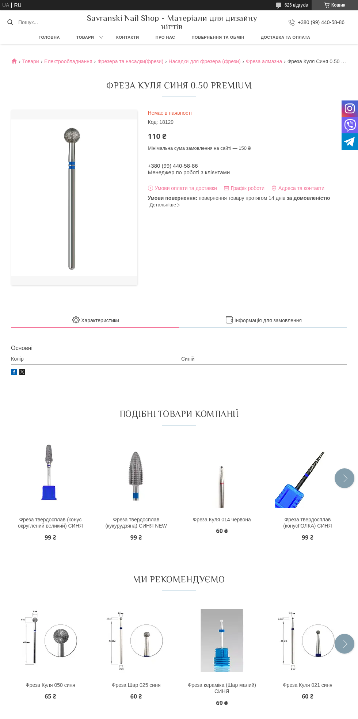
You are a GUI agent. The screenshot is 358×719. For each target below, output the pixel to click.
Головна (49, 37)
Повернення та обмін (218, 37)
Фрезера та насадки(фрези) (130, 61)
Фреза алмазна (264, 61)
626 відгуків (296, 5)
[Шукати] (10, 22)
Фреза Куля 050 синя (50, 685)
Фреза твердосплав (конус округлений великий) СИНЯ (50, 523)
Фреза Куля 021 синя (307, 685)
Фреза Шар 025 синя (136, 685)
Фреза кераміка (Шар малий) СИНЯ (222, 688)
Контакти (127, 37)
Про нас (165, 37)
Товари (85, 37)
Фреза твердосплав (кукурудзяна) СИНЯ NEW (136, 523)
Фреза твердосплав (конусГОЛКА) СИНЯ (307, 523)
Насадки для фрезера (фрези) (205, 61)
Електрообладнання (68, 61)
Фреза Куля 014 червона (222, 519)
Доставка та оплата (285, 37)
